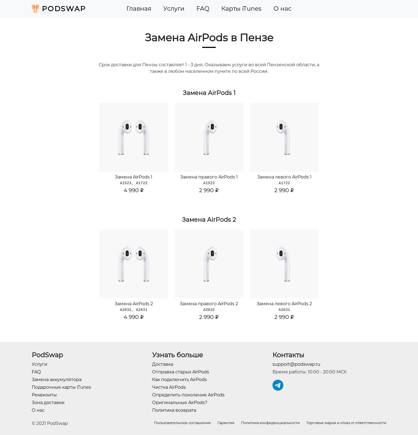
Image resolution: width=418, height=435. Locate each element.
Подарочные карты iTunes (61, 387)
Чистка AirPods (169, 387)
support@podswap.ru (296, 364)
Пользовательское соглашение (182, 423)
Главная (138, 8)
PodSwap (59, 8)
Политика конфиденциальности (270, 423)
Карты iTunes (241, 8)
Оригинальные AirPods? (179, 402)
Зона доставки (48, 402)
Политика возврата (174, 410)
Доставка (162, 364)
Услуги (173, 8)
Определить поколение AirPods (188, 394)
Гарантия (225, 423)
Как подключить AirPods (179, 379)
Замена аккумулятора (57, 379)
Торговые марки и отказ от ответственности (346, 423)
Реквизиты (44, 394)
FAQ (202, 8)
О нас (282, 8)
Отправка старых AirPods (180, 371)
